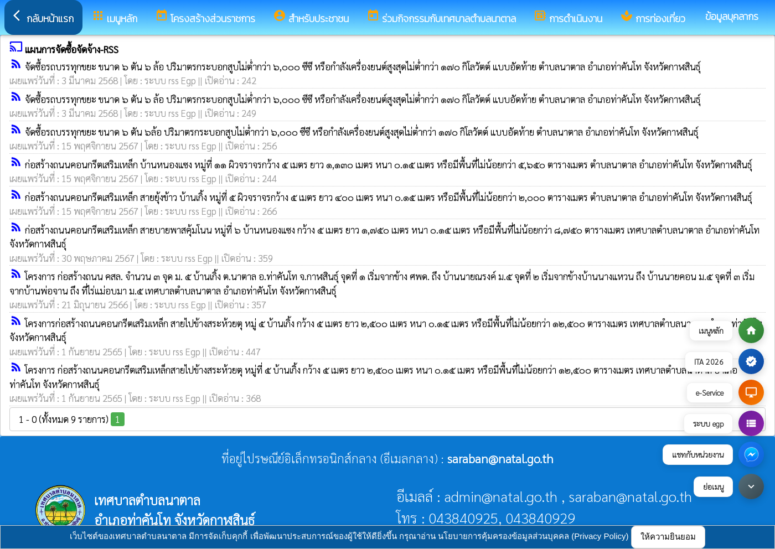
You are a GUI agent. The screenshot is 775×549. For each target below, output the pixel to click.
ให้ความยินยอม (668, 536)
